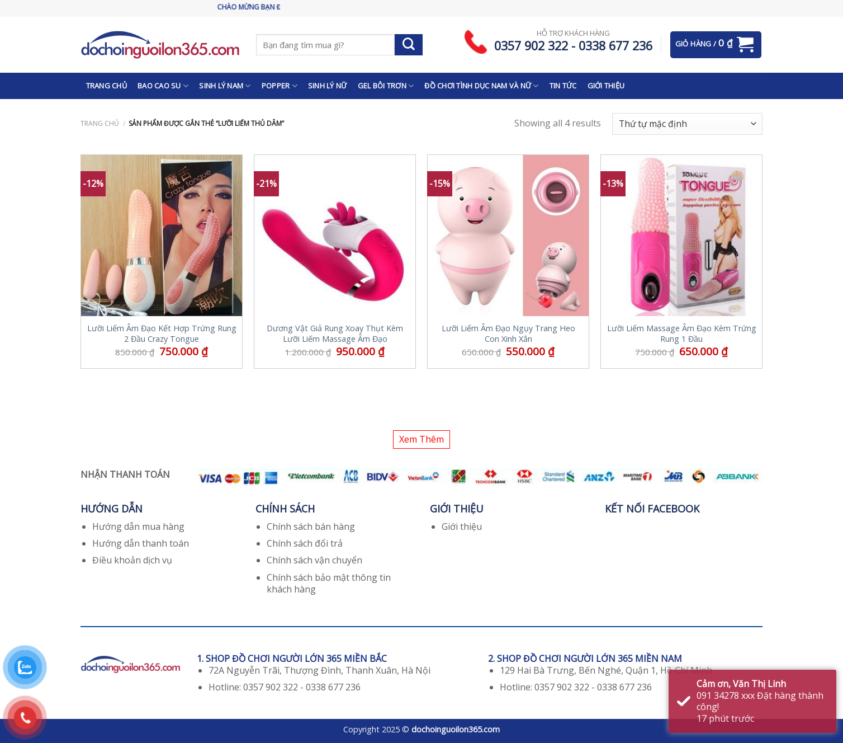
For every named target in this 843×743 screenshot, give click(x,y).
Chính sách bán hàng (311, 526)
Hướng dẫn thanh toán (140, 543)
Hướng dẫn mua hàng (138, 526)
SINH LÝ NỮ (327, 86)
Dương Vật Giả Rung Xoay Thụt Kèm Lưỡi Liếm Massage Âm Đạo (335, 333)
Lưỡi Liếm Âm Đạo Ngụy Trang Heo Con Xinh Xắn (508, 333)
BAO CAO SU (163, 86)
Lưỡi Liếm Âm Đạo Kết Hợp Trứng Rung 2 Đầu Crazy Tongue (161, 333)
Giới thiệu (462, 526)
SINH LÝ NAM (224, 86)
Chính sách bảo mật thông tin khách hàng (329, 583)
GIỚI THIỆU (606, 86)
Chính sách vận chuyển (314, 560)
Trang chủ (99, 123)
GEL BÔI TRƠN (386, 86)
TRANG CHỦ (106, 86)
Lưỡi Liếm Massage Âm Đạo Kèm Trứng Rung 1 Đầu (681, 333)
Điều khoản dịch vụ (132, 560)
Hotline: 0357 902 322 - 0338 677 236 (285, 687)
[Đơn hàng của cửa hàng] (687, 124)
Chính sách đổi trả (305, 543)
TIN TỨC (563, 86)
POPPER (279, 86)
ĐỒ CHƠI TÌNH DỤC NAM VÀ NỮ (481, 86)
